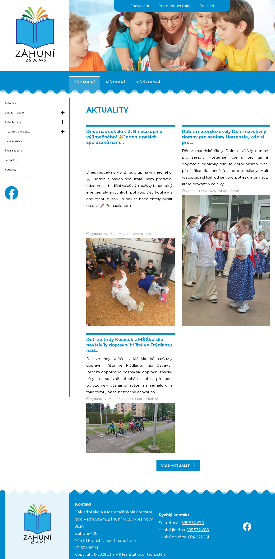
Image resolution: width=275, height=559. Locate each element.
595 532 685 (198, 530)
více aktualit (178, 465)
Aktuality (10, 103)
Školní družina (14, 141)
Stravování (139, 6)
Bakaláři (206, 6)
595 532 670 (193, 523)
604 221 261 (198, 537)
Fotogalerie (11, 160)
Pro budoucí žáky (174, 6)
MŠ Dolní (115, 82)
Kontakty (10, 169)
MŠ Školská (148, 82)
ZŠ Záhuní (84, 82)
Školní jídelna (13, 150)
